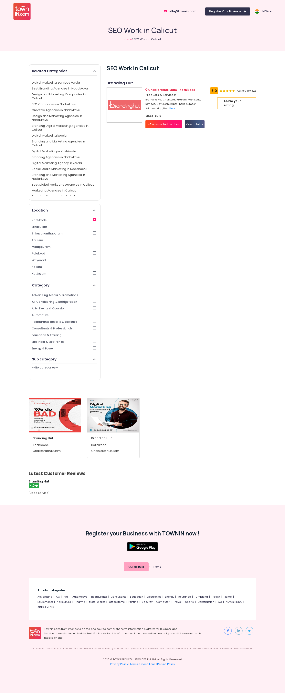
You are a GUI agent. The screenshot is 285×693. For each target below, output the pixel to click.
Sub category (64, 359)
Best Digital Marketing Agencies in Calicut (63, 184)
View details (194, 124)
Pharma (80, 602)
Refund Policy (166, 664)
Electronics (154, 597)
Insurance (184, 597)
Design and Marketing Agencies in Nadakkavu (57, 118)
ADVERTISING (234, 602)
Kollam (64, 267)
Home (128, 39)
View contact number (163, 124)
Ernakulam (64, 227)
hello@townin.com (180, 11)
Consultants (118, 597)
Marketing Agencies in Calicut (54, 190)
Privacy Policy (119, 664)
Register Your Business (227, 11)
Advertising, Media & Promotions (64, 295)
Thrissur (64, 240)
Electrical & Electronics (64, 342)
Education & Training (64, 335)
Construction (206, 602)
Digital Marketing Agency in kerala (57, 163)
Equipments (45, 602)
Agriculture (64, 602)
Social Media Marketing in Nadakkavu (59, 169)
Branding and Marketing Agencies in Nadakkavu (58, 177)
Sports (189, 602)
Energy (169, 597)
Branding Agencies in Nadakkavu (56, 157)
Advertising (44, 597)
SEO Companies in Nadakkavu (54, 104)
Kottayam (64, 273)
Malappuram (64, 247)
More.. (172, 108)
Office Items (117, 602)
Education (136, 597)
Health (216, 597)
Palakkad (64, 253)
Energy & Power (64, 348)
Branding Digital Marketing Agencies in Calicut (60, 128)
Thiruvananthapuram (64, 233)
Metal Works (97, 602)
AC (58, 597)
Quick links (136, 567)
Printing (133, 602)
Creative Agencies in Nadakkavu (56, 110)
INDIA (263, 11)
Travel (178, 602)
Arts (66, 597)
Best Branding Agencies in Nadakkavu (60, 88)
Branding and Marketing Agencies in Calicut (58, 143)
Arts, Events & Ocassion (64, 308)
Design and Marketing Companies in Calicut (59, 96)
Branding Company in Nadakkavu (56, 196)
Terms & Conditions (142, 664)
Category (64, 285)
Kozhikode (64, 220)
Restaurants (99, 597)
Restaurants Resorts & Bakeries (64, 322)
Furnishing (201, 597)
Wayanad (64, 260)
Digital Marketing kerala (49, 135)
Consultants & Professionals (64, 328)
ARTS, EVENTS (46, 607)
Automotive (64, 315)
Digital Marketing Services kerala (56, 82)
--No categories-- (45, 367)
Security (147, 602)
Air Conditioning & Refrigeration (64, 302)
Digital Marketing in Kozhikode (54, 151)
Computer (163, 602)
